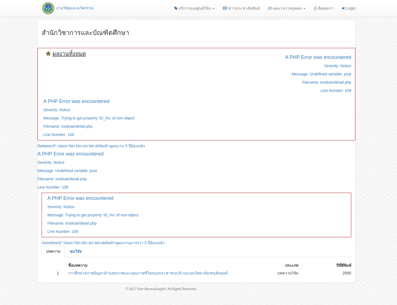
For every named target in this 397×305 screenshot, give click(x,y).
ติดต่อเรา (324, 8)
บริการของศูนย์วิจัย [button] (194, 8)
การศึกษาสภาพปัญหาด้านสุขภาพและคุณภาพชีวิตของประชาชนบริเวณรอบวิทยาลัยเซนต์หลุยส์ (148, 273)
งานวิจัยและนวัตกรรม (67, 8)
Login (349, 8)
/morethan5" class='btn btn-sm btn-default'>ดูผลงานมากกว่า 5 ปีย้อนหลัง (103, 243)
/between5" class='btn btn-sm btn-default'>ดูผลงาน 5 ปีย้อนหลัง (91, 146)
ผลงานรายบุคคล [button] (286, 8)
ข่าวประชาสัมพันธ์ (241, 8)
